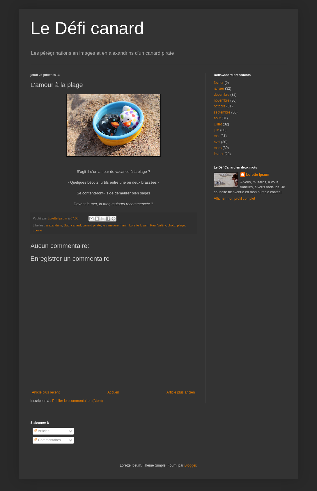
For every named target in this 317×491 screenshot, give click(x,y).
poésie (37, 230)
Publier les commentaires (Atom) (77, 401)
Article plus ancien (181, 392)
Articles (41, 431)
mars (218, 148)
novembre (221, 100)
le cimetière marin (115, 225)
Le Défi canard (87, 28)
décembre (221, 95)
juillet (218, 124)
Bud (66, 225)
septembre (222, 112)
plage (181, 225)
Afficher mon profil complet (234, 198)
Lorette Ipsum (138, 225)
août (217, 118)
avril (217, 142)
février (219, 83)
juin (216, 130)
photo (171, 225)
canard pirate (92, 225)
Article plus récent (46, 392)
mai (216, 136)
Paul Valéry (158, 225)
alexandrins (54, 225)
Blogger (190, 465)
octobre (220, 106)
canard (76, 225)
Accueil (113, 392)
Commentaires (47, 440)
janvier (219, 88)
